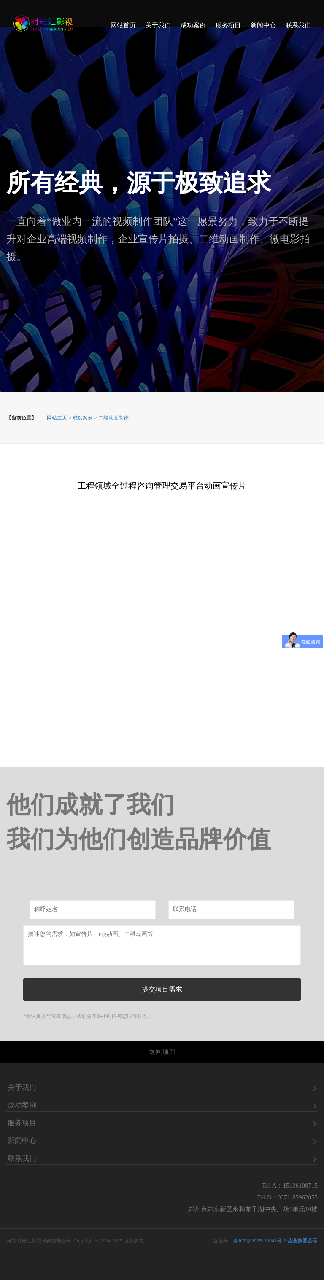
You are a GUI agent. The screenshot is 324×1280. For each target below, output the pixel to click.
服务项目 (228, 28)
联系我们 (298, 28)
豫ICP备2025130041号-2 (259, 1241)
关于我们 (158, 28)
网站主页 (57, 418)
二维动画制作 (113, 418)
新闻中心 (263, 28)
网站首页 (123, 28)
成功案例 (193, 28)
